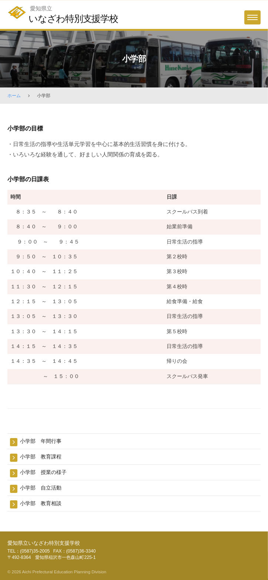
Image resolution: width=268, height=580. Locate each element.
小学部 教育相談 (40, 503)
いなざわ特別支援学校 (73, 18)
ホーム (14, 95)
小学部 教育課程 (40, 457)
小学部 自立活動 (40, 488)
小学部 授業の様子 (43, 472)
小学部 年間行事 (40, 441)
